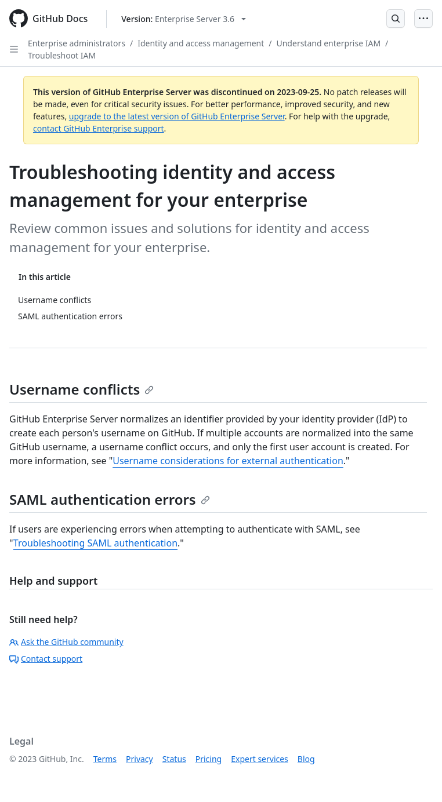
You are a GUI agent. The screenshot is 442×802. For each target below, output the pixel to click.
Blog (306, 758)
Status (174, 758)
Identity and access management (200, 43)
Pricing (208, 758)
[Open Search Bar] (395, 18)
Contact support (45, 658)
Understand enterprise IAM (328, 43)
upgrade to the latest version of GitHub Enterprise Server (177, 116)
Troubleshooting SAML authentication (95, 543)
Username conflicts (81, 389)
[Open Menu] (423, 18)
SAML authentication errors (109, 499)
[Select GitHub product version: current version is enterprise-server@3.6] (183, 19)
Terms (105, 758)
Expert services (259, 758)
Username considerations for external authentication (228, 460)
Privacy (139, 758)
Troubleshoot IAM (62, 55)
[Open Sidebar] (14, 49)
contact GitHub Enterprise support (98, 128)
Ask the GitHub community (66, 641)
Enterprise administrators (76, 43)
